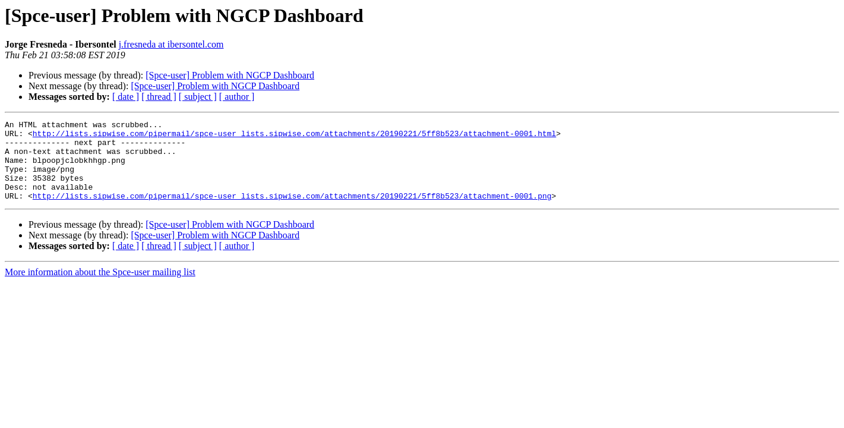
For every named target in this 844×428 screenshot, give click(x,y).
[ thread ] (158, 97)
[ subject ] (198, 97)
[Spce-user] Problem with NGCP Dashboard (230, 75)
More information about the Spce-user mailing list (100, 288)
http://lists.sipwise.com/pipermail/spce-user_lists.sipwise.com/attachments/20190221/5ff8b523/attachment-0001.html (294, 136)
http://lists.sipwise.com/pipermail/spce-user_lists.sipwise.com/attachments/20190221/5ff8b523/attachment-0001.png (292, 211)
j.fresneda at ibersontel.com (171, 44)
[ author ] (237, 97)
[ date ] (125, 97)
